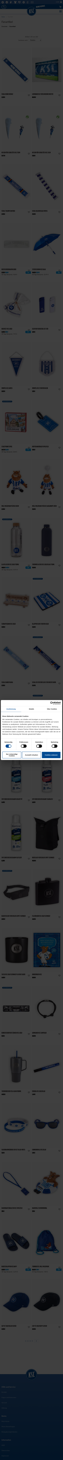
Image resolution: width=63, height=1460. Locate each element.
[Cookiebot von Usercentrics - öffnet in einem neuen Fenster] (52, 703)
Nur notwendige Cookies (12, 755)
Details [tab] (31, 709)
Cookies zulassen (51, 755)
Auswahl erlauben (31, 755)
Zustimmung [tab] (11, 709)
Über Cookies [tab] (52, 709)
